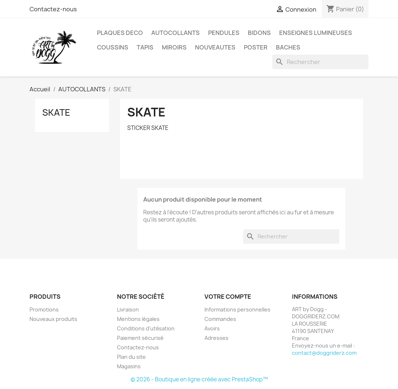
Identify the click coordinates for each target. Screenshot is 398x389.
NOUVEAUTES (215, 47)
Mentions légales (138, 318)
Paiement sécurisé (140, 337)
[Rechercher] (320, 62)
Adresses (216, 337)
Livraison (128, 309)
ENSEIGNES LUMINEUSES (315, 33)
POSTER (256, 47)
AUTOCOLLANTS (175, 33)
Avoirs (212, 328)
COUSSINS (112, 47)
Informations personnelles (237, 309)
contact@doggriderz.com (324, 352)
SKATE (56, 112)
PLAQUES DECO (120, 33)
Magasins (129, 366)
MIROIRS (174, 47)
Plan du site (131, 356)
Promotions (44, 309)
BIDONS (259, 33)
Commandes (220, 318)
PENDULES (223, 33)
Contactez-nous (53, 9)
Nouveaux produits (53, 318)
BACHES (288, 47)
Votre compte (227, 297)
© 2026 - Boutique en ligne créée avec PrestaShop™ (199, 379)
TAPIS (145, 47)
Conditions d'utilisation (146, 328)
